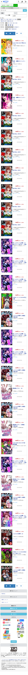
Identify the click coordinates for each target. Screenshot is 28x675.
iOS (10, 29)
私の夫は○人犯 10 (17, 133)
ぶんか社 (15, 48)
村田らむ (20, 63)
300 (16, 23)
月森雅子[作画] (17, 82)
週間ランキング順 (4, 19)
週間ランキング (5, 599)
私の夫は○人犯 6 (16, 206)
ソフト (11, 5)
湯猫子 (15, 45)
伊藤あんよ (16, 391)
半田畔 (19, 391)
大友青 (19, 318)
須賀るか (22, 45)
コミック (15, 5)
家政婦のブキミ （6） (18, 388)
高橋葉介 (18, 45)
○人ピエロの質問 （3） (18, 533)
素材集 (8, 5)
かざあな (15, 300)
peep (22, 318)
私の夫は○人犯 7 (16, 188)
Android (14, 29)
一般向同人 (3, 5)
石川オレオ (19, 300)
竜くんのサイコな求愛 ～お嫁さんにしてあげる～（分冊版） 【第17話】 (19, 262)
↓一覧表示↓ (13, 614)
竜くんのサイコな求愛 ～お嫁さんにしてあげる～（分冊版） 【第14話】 (19, 353)
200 (13, 23)
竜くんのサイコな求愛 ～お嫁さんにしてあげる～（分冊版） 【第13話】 (19, 462)
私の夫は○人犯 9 (16, 152)
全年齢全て (16, 27)
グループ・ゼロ (17, 84)
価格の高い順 (10, 21)
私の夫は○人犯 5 (16, 224)
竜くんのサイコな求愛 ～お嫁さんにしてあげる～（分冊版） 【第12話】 (19, 517)
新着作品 (3, 593)
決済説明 (14, 641)
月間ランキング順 (12, 19)
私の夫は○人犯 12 (17, 79)
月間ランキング (5, 602)
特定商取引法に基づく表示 (14, 659)
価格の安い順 (3, 21)
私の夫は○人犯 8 (16, 170)
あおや (15, 445)
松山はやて (16, 63)
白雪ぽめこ (20, 245)
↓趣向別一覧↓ (13, 608)
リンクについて (5, 659)
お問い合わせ (23, 659)
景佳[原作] (22, 82)
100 (11, 23)
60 (8, 23)
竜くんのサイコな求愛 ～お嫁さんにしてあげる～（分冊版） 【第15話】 (19, 335)
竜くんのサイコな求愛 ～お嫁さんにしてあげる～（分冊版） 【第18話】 (19, 244)
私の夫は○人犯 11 (17, 115)
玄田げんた (16, 245)
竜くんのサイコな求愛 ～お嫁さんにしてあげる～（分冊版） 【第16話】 (19, 281)
